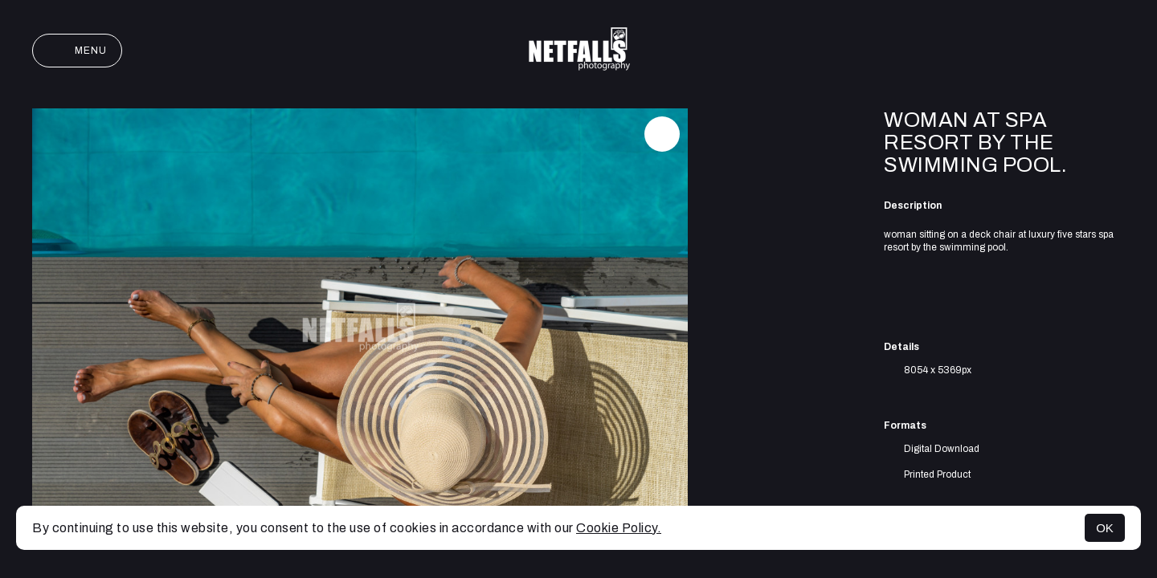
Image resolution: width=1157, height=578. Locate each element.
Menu (77, 50)
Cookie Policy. (618, 528)
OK (1105, 528)
